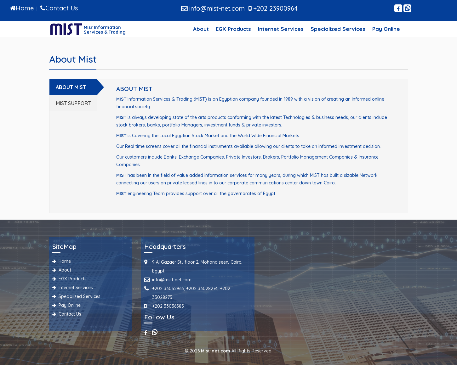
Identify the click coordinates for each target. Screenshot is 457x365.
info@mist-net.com (213, 8)
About (201, 28)
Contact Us (66, 314)
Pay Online (386, 28)
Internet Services (281, 28)
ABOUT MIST (71, 87)
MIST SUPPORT (73, 103)
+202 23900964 (273, 8)
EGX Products (233, 28)
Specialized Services (338, 28)
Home (61, 261)
